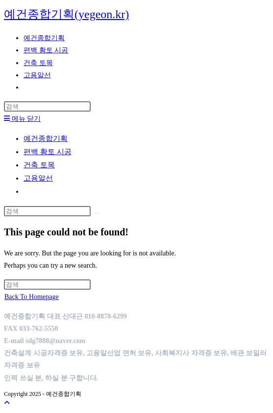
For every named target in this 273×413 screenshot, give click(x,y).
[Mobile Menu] (22, 118)
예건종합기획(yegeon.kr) (66, 14)
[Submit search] (96, 213)
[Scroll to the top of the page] (7, 403)
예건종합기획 (46, 138)
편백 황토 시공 (48, 152)
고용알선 (38, 178)
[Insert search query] (47, 106)
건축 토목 (39, 165)
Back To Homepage (31, 296)
